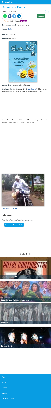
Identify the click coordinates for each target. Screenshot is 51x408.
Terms (4, 382)
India (10, 29)
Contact (4, 393)
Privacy (4, 388)
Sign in (41, 16)
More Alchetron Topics (9, 208)
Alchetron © (8, 398)
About (4, 377)
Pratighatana (32, 89)
